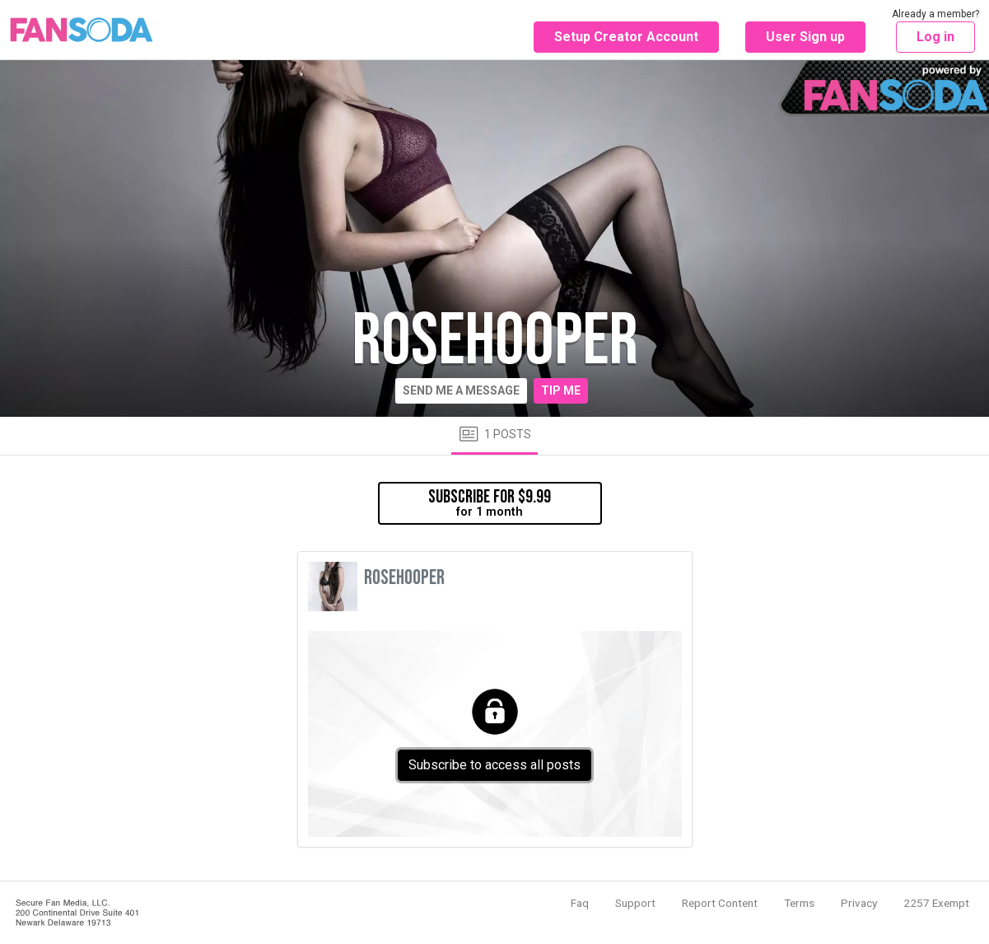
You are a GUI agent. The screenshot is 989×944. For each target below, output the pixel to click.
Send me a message (461, 390)
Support (635, 902)
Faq (580, 902)
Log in (935, 36)
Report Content (720, 902)
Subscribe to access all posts (494, 765)
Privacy (859, 902)
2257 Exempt (936, 902)
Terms (799, 902)
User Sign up (805, 36)
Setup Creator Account (626, 36)
